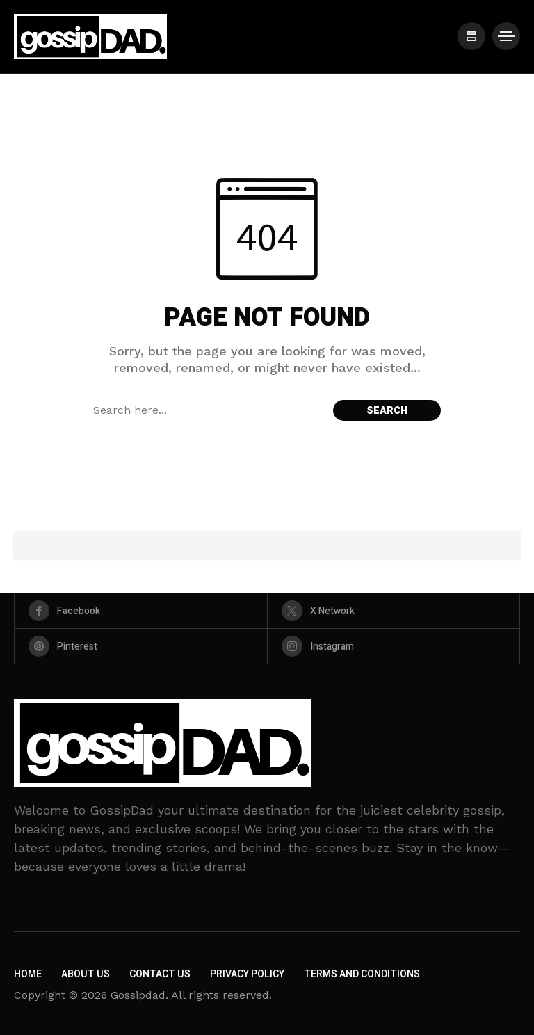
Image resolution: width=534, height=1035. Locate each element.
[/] (471, 36)
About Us (85, 974)
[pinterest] (141, 646)
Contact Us (160, 974)
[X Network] (394, 610)
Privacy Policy (247, 974)
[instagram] (394, 646)
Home (28, 974)
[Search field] (209, 410)
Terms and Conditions (362, 974)
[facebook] (141, 610)
